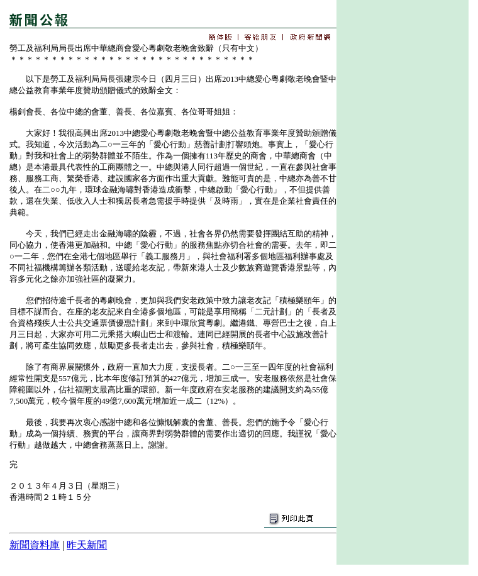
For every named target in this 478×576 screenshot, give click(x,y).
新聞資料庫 (34, 545)
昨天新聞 (87, 545)
